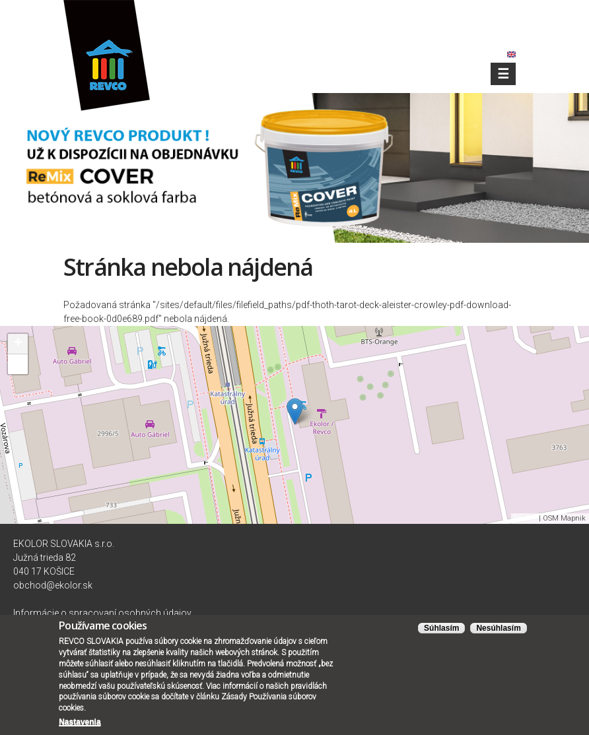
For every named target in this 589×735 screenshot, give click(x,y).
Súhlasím (441, 630)
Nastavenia (79, 724)
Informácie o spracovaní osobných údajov (102, 613)
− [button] (18, 364)
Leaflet (525, 518)
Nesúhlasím (498, 630)
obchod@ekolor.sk (52, 585)
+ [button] (18, 344)
